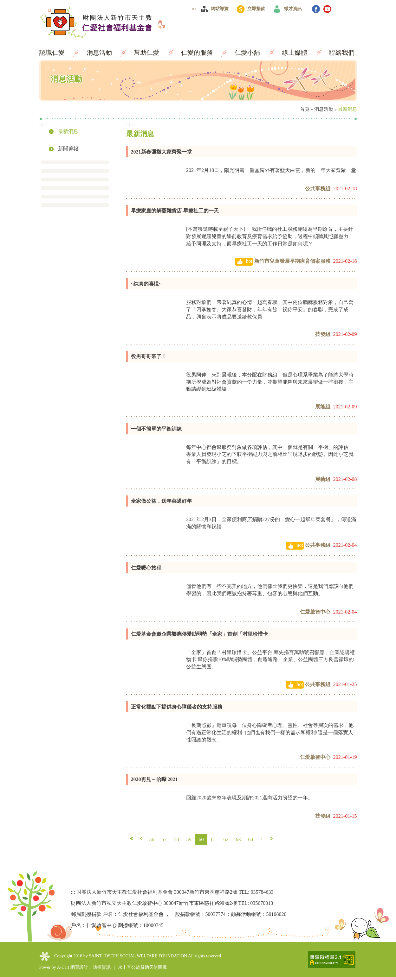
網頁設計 (79, 967)
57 (164, 839)
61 (213, 839)
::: (194, 8)
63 (238, 839)
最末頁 (271, 838)
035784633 (262, 892)
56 (151, 839)
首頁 (304, 109)
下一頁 (262, 838)
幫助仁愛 (147, 52)
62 (226, 839)
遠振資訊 (102, 967)
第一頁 (131, 838)
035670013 (261, 903)
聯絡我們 (341, 52)
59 (189, 839)
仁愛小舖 (248, 52)
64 (250, 839)
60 (201, 839)
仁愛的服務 (197, 52)
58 (176, 839)
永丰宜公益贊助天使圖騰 (142, 967)
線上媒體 (295, 52)
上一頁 (141, 838)
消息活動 (100, 52)
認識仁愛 (52, 52)
